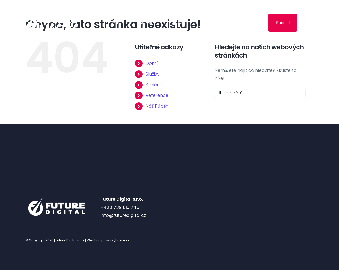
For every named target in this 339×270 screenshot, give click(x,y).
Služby (153, 74)
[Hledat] (220, 93)
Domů (152, 63)
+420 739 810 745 (119, 207)
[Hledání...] (260, 93)
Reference (157, 95)
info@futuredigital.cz (123, 215)
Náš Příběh (157, 106)
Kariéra (154, 85)
